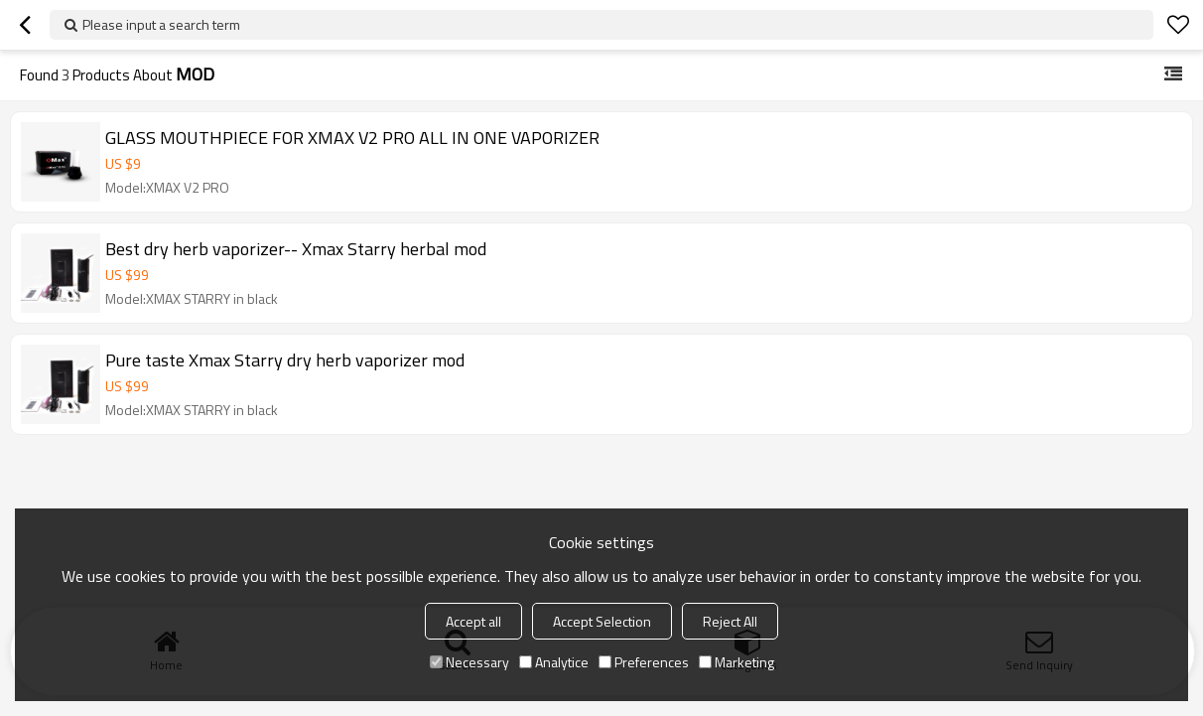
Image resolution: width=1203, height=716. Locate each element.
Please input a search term (161, 24)
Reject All (730, 621)
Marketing (736, 661)
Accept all (473, 621)
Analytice (554, 661)
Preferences (644, 661)
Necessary (469, 661)
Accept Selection (602, 621)
